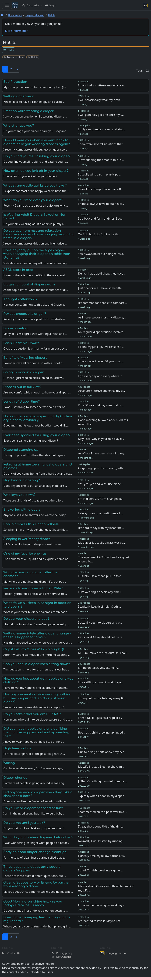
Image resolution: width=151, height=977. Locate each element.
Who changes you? (18, 125)
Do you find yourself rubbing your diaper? (37, 156)
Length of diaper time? (21, 401)
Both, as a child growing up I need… (101, 732)
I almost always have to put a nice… (101, 204)
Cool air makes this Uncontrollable (31, 524)
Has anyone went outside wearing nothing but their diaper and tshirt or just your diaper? (37, 698)
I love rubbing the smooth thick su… (101, 160)
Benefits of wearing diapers (25, 357)
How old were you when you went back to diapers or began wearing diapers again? (36, 142)
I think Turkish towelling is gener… (100, 870)
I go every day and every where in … (101, 376)
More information (16, 31)
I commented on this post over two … (102, 812)
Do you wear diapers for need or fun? (33, 808)
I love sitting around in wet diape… (101, 682)
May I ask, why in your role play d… (101, 439)
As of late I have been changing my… (102, 453)
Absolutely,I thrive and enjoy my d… (101, 391)
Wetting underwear (18, 96)
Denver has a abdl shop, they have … (102, 273)
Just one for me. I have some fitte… (101, 288)
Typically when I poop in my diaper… (101, 796)
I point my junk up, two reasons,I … (101, 347)
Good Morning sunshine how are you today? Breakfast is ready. (32, 903)
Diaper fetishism (35, 15)
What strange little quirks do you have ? (35, 185)
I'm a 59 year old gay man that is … (101, 405)
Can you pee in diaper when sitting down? (36, 664)
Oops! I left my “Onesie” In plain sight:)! (33, 649)
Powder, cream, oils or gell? (24, 313)
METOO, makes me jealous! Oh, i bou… (103, 653)
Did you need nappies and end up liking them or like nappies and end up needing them (36, 732)
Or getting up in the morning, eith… (101, 468)
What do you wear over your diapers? (33, 200)
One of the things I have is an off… (100, 189)
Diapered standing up (20, 449)
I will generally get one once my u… (101, 115)
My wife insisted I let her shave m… (101, 766)
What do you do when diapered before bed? (38, 837)
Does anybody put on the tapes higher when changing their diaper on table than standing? (36, 253)
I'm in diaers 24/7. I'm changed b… (100, 499)
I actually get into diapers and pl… (100, 622)
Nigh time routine (17, 748)
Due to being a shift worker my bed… (102, 752)
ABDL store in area (18, 270)
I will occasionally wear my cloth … (100, 100)
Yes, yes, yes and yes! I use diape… (100, 484)
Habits (51, 15)
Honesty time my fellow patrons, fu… (102, 856)
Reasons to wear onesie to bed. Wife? (33, 588)
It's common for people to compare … (103, 303)
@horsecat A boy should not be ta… (101, 637)
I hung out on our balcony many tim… (103, 698)
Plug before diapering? (21, 480)
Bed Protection (15, 81)
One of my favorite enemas (25, 553)
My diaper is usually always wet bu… (102, 543)
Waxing (9, 763)
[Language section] (145, 5)
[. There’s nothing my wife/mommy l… (103, 781)
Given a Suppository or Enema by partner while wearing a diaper (36, 884)
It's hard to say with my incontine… (101, 528)
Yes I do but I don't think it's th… (99, 234)
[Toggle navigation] (7, 5)
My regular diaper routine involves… (102, 332)
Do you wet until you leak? (24, 823)
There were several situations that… (101, 144)
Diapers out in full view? (22, 387)
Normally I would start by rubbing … (101, 841)
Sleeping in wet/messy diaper (26, 539)
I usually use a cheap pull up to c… (100, 576)
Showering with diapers (22, 509)
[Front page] (2, 15)
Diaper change (15, 777)
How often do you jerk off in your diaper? (35, 170)
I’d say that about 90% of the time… (101, 826)
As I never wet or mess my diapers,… (102, 317)
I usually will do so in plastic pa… (99, 174)
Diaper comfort (15, 328)
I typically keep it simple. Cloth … (99, 606)
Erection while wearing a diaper (28, 111)
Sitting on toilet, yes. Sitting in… (99, 668)
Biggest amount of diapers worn (29, 284)
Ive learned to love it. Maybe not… (100, 921)
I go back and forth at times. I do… (100, 218)
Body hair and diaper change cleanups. (35, 852)
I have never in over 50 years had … (101, 361)
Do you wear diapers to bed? (26, 618)
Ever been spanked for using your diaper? (37, 435)
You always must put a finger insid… (101, 254)
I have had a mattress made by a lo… (102, 85)
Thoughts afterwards (20, 299)
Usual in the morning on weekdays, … (102, 905)
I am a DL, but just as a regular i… (100, 718)
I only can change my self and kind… (102, 129)
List (7, 50)
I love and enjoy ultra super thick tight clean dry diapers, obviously (38, 418)
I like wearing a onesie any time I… (101, 592)
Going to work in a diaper (23, 372)
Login (50, 5)
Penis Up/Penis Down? (21, 343)
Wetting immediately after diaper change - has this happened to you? (37, 635)
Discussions (32, 5)
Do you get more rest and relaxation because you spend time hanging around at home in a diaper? (38, 234)
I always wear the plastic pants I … (100, 513)
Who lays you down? (19, 495)
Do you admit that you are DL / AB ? (32, 714)
